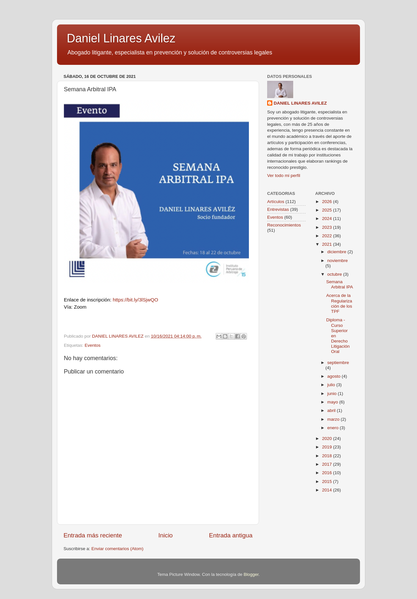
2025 (327, 210)
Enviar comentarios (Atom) (118, 548)
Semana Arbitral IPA (339, 284)
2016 (327, 472)
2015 (327, 481)
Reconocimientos (284, 225)
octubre (335, 274)
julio (332, 384)
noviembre (337, 260)
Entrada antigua (230, 535)
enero (333, 427)
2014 (327, 490)
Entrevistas (278, 209)
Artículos (275, 201)
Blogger (251, 574)
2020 (327, 438)
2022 (327, 235)
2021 (327, 244)
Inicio (165, 535)
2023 (327, 227)
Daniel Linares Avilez (121, 38)
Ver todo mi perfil (283, 175)
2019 (327, 447)
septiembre (338, 362)
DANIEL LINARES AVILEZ (300, 103)
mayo (333, 402)
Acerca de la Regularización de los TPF (339, 303)
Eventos (93, 345)
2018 (327, 455)
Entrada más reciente (93, 535)
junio (332, 393)
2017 (327, 464)
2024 (327, 218)
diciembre (337, 251)
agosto (334, 376)
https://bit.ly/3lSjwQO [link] (135, 299)
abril (332, 410)
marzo (334, 419)
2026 (327, 201)
